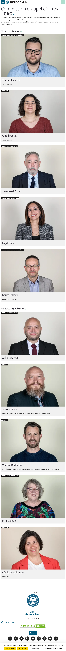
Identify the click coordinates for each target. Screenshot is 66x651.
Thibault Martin (11, 80)
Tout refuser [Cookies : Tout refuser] (22, 648)
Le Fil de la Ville (9, 622)
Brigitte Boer (9, 520)
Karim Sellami (10, 295)
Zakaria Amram (10, 357)
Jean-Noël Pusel (11, 191)
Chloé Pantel (9, 135)
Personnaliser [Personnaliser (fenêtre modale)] (34, 648)
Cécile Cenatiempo (13, 572)
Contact (33, 633)
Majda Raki (8, 243)
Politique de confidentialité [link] (52, 648)
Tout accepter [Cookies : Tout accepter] (10, 648)
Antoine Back (9, 409)
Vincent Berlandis (12, 465)
